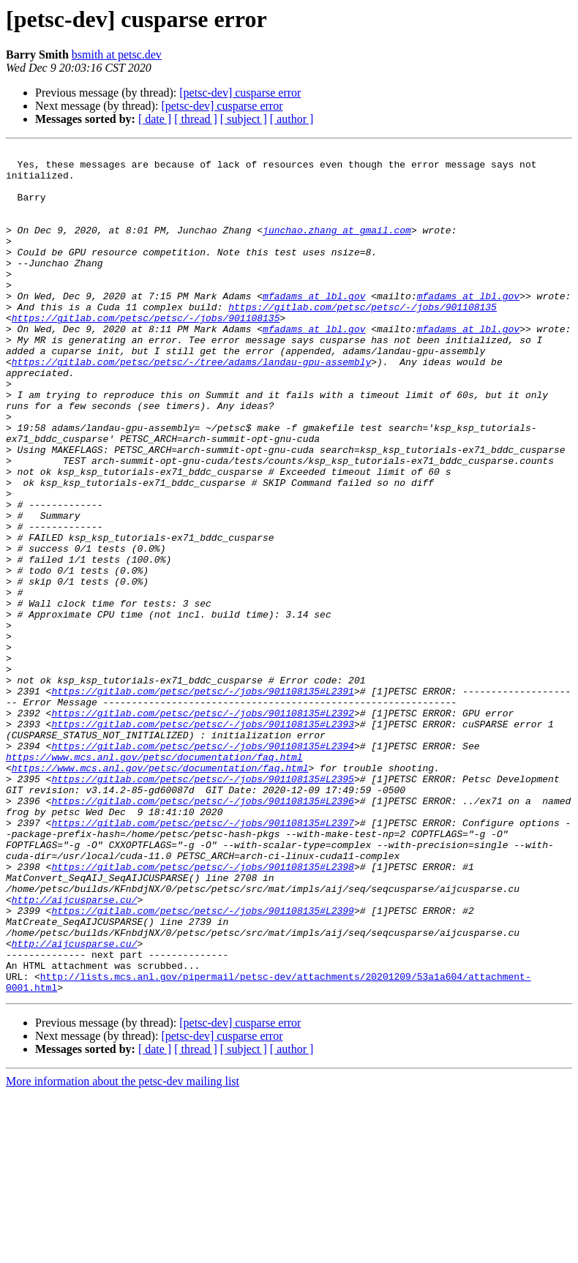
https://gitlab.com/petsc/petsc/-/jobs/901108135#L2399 (202, 1064)
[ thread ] (195, 119)
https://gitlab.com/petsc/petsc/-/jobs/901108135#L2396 (202, 932)
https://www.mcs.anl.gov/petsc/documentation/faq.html (154, 879)
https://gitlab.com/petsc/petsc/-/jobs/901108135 (362, 339)
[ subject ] (243, 119)
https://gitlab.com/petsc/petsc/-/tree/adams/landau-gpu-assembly (191, 405)
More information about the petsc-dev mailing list (122, 1250)
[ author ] (292, 119)
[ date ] (154, 119)
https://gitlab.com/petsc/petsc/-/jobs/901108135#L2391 (202, 800)
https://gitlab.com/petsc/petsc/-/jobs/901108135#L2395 (202, 905)
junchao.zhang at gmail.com (337, 247)
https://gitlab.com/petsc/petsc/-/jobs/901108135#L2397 (202, 958)
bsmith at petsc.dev (117, 54)
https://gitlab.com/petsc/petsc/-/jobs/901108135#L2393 (202, 840)
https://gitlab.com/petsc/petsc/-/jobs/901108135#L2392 (202, 826)
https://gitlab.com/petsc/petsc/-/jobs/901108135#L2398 (202, 1011)
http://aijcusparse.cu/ (75, 1050)
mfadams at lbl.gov (314, 326)
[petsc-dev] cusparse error (240, 92)
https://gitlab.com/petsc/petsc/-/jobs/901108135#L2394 (202, 866)
